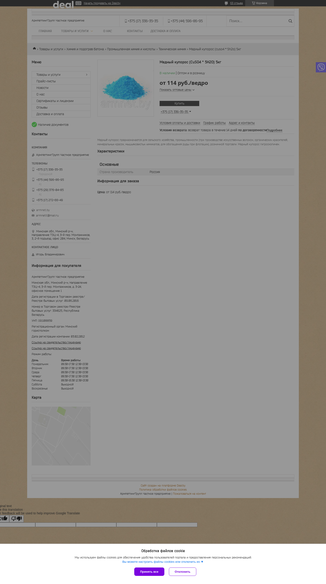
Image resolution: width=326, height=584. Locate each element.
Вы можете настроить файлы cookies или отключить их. (161, 561)
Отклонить (182, 571)
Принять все (149, 571)
